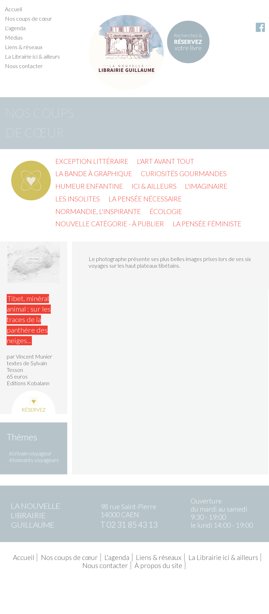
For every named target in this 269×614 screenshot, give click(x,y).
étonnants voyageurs (34, 459)
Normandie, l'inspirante (98, 211)
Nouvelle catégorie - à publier (109, 224)
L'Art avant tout (165, 161)
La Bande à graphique (93, 173)
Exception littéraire (91, 161)
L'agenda (15, 28)
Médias (14, 37)
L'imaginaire (206, 186)
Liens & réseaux (23, 47)
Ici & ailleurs (154, 186)
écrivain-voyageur (30, 453)
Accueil (13, 9)
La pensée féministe (207, 224)
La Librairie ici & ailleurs (32, 56)
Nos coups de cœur (28, 18)
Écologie (166, 211)
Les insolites (77, 199)
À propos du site (158, 565)
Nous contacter (24, 65)
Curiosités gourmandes (184, 173)
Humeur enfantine (89, 186)
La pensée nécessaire (145, 199)
